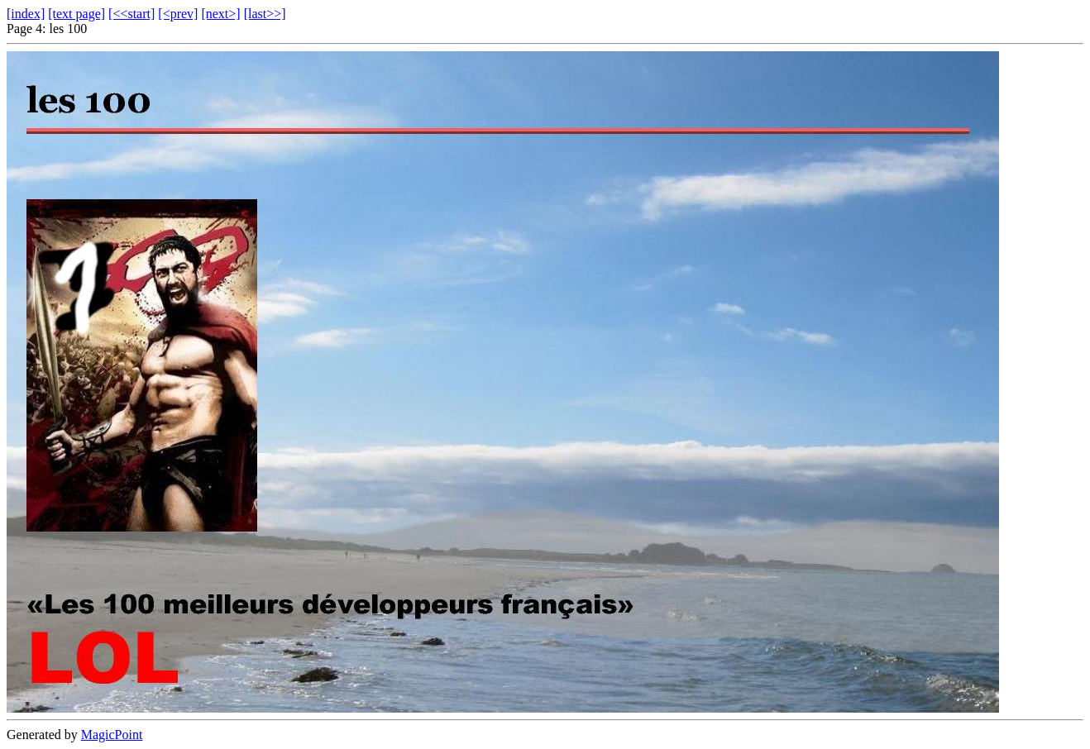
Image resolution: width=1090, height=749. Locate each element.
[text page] (76, 14)
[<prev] (178, 14)
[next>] (220, 14)
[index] (26, 14)
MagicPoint (112, 735)
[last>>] (265, 14)
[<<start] (131, 14)
